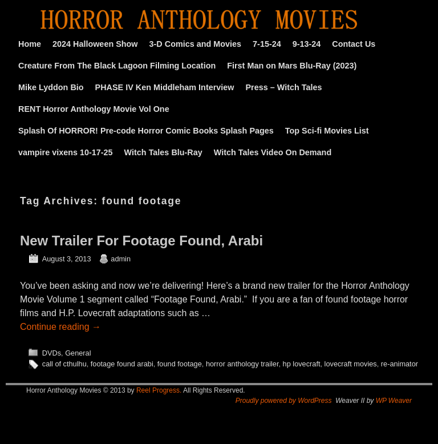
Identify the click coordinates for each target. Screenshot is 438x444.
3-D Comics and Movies (195, 44)
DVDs (51, 353)
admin (121, 259)
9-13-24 (307, 44)
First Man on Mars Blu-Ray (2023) (291, 65)
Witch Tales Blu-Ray (163, 152)
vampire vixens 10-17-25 (65, 152)
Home (29, 44)
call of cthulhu (64, 364)
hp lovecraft (302, 364)
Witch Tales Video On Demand (272, 152)
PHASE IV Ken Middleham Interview (164, 87)
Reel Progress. (158, 390)
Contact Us (353, 44)
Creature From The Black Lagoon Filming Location (117, 65)
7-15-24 (267, 44)
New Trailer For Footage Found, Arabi (141, 240)
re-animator (399, 364)
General (78, 353)
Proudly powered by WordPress (284, 401)
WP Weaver (394, 401)
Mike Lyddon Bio (51, 87)
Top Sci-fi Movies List (327, 130)
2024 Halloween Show (95, 44)
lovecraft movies (351, 364)
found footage (179, 364)
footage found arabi (122, 364)
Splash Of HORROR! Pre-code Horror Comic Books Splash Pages (146, 130)
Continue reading (60, 327)
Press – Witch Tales (284, 87)
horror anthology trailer (242, 364)
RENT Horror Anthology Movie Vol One (93, 109)
